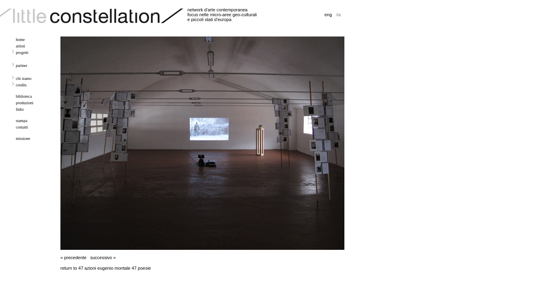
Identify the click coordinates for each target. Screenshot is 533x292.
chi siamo (24, 78)
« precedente (73, 257)
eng (328, 14)
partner (21, 65)
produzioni (24, 103)
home (20, 39)
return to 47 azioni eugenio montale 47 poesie (105, 268)
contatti (22, 127)
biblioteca (24, 96)
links (20, 109)
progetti (22, 52)
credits (21, 85)
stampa (21, 120)
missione (23, 138)
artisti (20, 46)
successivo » (103, 257)
